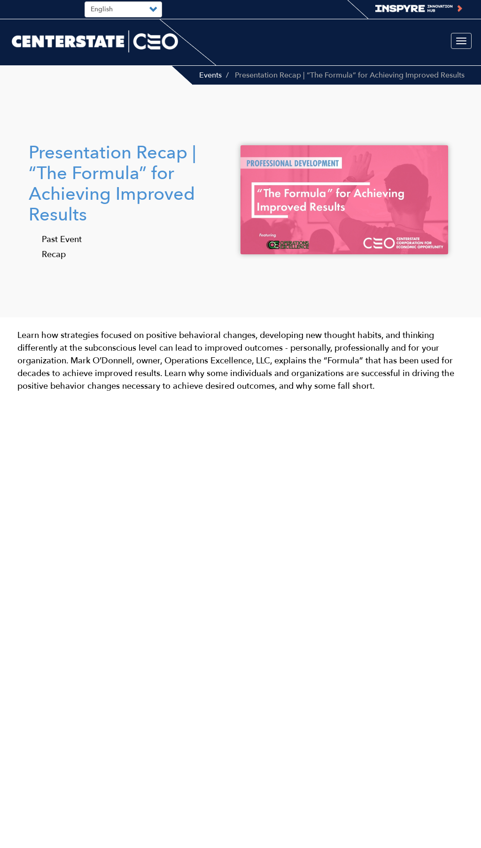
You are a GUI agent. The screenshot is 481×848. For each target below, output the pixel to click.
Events (210, 75)
